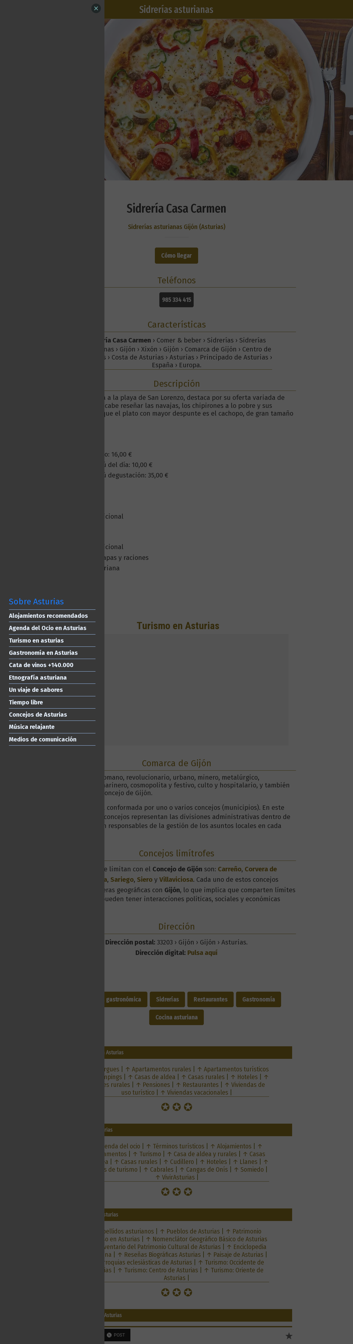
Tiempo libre (26, 702)
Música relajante (32, 726)
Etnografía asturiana (38, 677)
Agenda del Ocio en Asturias (48, 628)
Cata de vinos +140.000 (41, 665)
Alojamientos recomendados (48, 615)
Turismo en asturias (36, 640)
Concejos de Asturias (38, 714)
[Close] (96, 8)
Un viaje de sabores (36, 689)
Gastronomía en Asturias (43, 652)
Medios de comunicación (42, 739)
